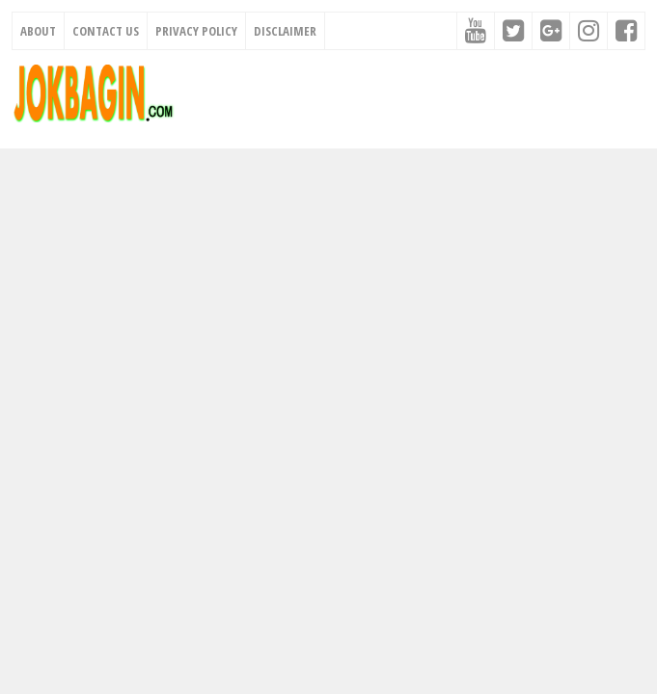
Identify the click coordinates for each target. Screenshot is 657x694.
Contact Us (105, 31)
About (38, 31)
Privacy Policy (196, 31)
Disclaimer (285, 31)
